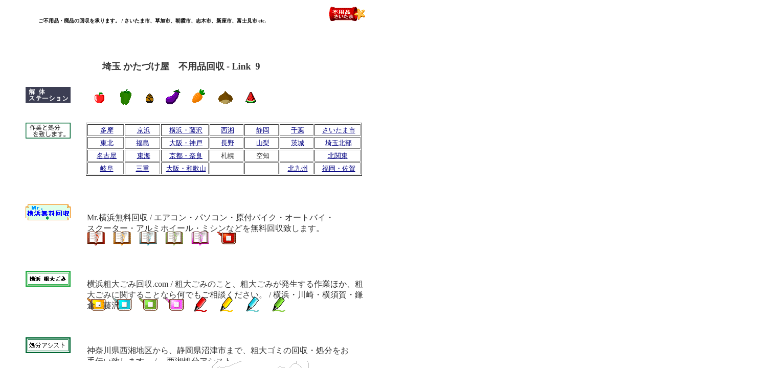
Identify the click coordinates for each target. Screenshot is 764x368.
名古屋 (107, 155)
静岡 (262, 130)
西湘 (227, 130)
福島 (142, 143)
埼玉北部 (338, 143)
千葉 (297, 130)
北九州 (298, 168)
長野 (227, 143)
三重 (142, 168)
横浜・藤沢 (186, 130)
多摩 (107, 130)
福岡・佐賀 (338, 168)
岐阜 (107, 168)
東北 (107, 143)
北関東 (338, 155)
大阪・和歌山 (186, 168)
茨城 (297, 143)
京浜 (143, 130)
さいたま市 (338, 130)
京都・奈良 (186, 155)
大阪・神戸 (186, 143)
